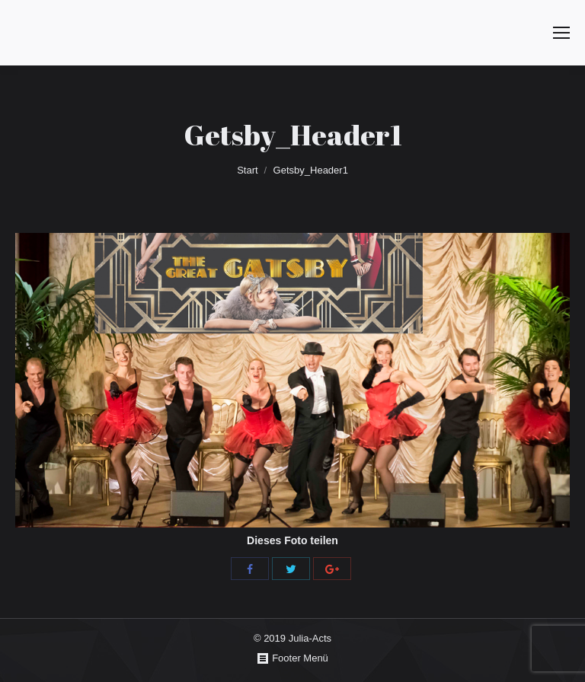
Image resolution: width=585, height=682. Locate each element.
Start (247, 170)
